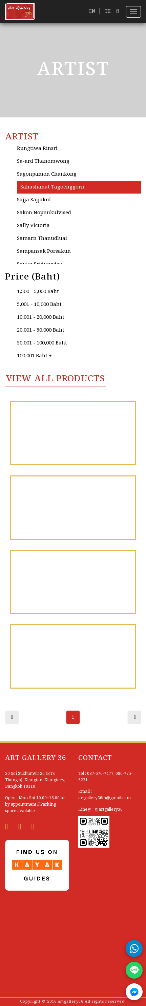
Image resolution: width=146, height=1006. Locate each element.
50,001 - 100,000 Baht (42, 343)
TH (108, 11)
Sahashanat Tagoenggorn (52, 187)
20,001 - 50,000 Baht (40, 330)
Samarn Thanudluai (42, 238)
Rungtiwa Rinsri (37, 148)
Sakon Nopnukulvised (44, 213)
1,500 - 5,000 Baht (38, 292)
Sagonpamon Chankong (47, 174)
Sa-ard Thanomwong (43, 161)
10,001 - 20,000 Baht (40, 317)
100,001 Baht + (34, 356)
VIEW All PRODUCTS (55, 379)
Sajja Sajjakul (34, 200)
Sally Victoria (33, 226)
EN (92, 11)
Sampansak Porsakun (44, 251)
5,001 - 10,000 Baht (39, 304)
